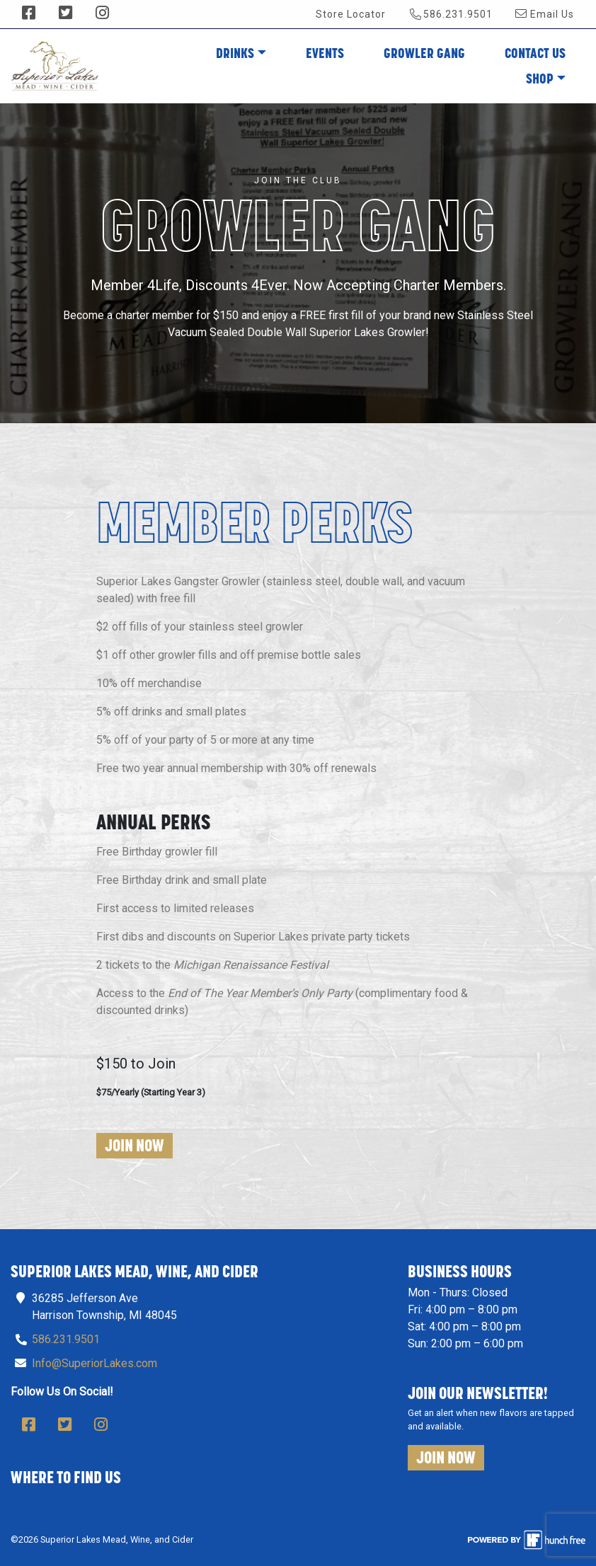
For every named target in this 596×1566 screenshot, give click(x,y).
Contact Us (535, 53)
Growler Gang (424, 53)
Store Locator (351, 14)
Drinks (235, 53)
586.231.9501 (451, 14)
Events (325, 53)
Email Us (544, 14)
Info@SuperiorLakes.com (94, 1363)
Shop (540, 78)
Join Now (134, 1145)
